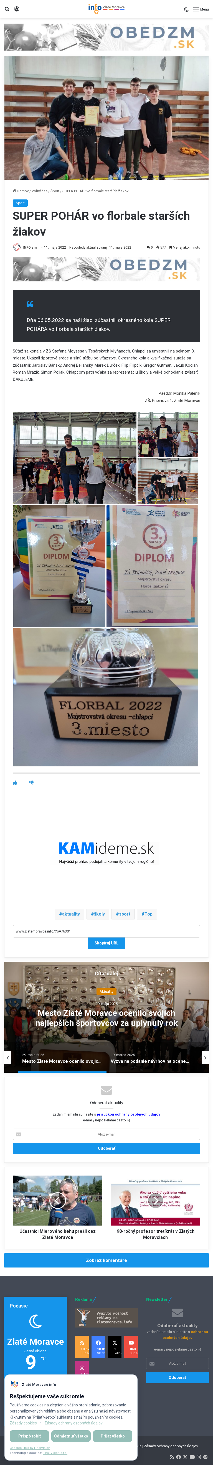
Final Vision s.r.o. (55, 1453)
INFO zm (30, 247)
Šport (54, 191)
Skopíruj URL (106, 943)
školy (99, 914)
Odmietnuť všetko (71, 1436)
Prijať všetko (113, 1436)
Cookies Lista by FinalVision (30, 1448)
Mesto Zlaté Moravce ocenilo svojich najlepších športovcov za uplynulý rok (106, 1018)
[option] (106, 1017)
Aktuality (106, 991)
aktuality (71, 914)
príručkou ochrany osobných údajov (128, 1114)
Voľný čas (39, 191)
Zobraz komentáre (106, 1260)
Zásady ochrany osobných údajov (171, 1446)
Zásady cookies (23, 1423)
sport (124, 914)
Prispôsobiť (29, 1436)
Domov (21, 191)
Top (148, 914)
